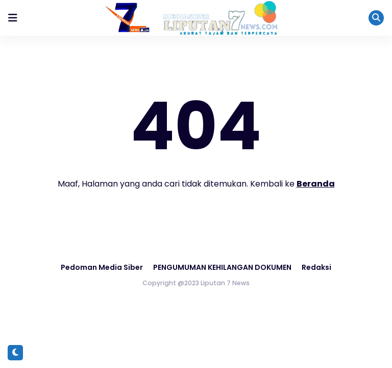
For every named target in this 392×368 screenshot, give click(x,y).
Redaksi (316, 267)
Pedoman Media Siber (102, 267)
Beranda (316, 184)
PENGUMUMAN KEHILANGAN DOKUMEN (222, 267)
